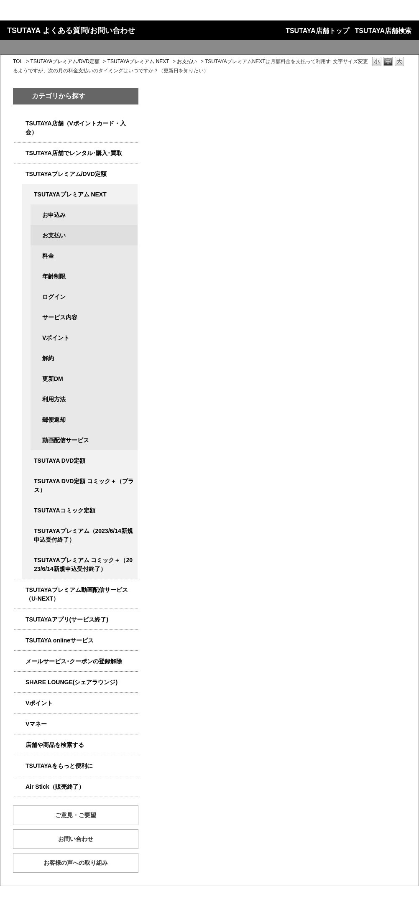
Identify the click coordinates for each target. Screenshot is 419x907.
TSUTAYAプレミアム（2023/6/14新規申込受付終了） (83, 535)
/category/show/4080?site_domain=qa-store (19, 661)
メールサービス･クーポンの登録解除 (74, 661)
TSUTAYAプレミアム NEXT (138, 61)
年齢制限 (54, 276)
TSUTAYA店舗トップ (317, 30)
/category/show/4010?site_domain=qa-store (19, 640)
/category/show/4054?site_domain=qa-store (19, 153)
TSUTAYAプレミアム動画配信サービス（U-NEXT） (77, 594)
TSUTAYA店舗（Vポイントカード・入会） (76, 127)
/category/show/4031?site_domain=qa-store (19, 174)
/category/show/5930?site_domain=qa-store (28, 481)
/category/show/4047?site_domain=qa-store (19, 123)
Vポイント (55, 337)
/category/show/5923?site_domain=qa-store (19, 590)
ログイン (54, 296)
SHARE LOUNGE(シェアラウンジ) (72, 682)
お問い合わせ (75, 839)
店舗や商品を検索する (55, 744)
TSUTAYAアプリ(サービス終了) (67, 619)
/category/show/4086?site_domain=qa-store (19, 745)
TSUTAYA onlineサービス (60, 640)
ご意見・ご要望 (75, 815)
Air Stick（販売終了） (55, 786)
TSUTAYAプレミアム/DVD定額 (65, 61)
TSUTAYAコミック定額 (64, 510)
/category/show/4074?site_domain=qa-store (19, 703)
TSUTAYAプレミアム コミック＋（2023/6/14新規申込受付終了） (83, 564)
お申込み (54, 214)
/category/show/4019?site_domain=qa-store (19, 619)
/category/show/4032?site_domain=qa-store (28, 531)
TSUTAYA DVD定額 (59, 460)
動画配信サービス (65, 440)
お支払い (187, 61)
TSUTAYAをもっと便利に (59, 765)
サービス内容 (59, 317)
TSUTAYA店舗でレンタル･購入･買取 (74, 153)
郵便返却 (54, 419)
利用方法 (54, 399)
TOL (18, 61)
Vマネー (36, 724)
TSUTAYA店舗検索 (383, 30)
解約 (48, 358)
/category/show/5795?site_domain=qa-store (28, 510)
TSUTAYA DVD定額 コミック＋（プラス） (84, 485)
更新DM (52, 378)
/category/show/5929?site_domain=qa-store (28, 460)
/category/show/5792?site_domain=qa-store (28, 560)
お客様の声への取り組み (75, 862)
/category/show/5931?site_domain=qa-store (28, 194)
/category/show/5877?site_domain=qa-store (19, 682)
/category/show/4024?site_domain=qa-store (19, 766)
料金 (48, 255)
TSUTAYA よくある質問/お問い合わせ (71, 30)
